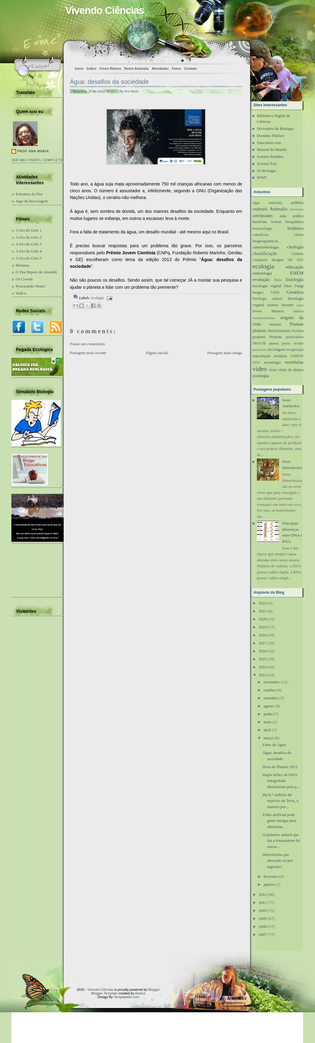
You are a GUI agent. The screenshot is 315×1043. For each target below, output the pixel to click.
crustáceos (260, 260)
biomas (276, 222)
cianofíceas (261, 235)
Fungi (299, 285)
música (298, 311)
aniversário (296, 209)
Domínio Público (270, 135)
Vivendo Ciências (104, 10)
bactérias (260, 221)
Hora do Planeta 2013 (279, 766)
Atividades (160, 68)
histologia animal (267, 299)
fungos (258, 292)
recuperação (295, 350)
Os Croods (24, 279)
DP (290, 260)
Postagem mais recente (88, 352)
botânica (295, 228)
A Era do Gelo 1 (29, 230)
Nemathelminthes (264, 318)
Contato (190, 68)
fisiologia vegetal (267, 285)
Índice (92, 68)
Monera (277, 311)
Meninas (23, 265)
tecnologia (272, 362)
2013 (263, 675)
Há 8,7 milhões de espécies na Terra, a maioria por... (280, 800)
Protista (275, 336)
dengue (278, 259)
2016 (263, 651)
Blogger (154, 989)
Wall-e (21, 293)
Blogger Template (104, 993)
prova (273, 343)
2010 (263, 910)
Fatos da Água (273, 744)
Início (79, 68)
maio (268, 722)
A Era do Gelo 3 (29, 244)
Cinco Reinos (110, 68)
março (268, 738)
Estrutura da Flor (29, 194)
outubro (270, 690)
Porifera (298, 331)
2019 (263, 627)
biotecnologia (262, 229)
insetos (272, 305)
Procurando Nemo (30, 286)
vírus (273, 369)
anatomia (275, 203)
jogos (300, 305)
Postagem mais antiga (224, 352)
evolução (261, 279)
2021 (263, 611)
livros (257, 311)
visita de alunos (291, 369)
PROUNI (259, 344)
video (260, 368)
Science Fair (267, 163)
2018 (263, 635)
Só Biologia (266, 170)
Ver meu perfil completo (37, 160)
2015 (263, 659)
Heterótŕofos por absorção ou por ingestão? (277, 860)
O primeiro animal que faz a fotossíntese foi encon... (281, 840)
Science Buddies (270, 156)
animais (260, 208)
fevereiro (271, 876)
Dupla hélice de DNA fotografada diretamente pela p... (281, 780)
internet (287, 305)
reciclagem (276, 349)
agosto (269, 706)
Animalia (278, 208)
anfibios (297, 202)
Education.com (269, 142)
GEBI (275, 293)
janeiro (269, 884)
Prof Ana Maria (33, 151)
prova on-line (293, 344)
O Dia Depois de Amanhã (36, 272)
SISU (256, 363)
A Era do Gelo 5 (29, 258)
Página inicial (157, 352)
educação (295, 266)
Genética (295, 292)
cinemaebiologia (266, 247)
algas (256, 203)
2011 (263, 902)
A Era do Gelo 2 (29, 237)
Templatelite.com (126, 997)
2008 (263, 926)
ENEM (297, 272)
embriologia (262, 273)
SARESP (297, 356)
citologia (295, 246)
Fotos (176, 68)
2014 (263, 667)
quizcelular (260, 349)
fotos (288, 285)
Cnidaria (297, 254)
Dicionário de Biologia (275, 128)
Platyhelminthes (279, 331)
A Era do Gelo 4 (29, 251)
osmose (275, 324)
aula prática (292, 215)
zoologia (261, 375)
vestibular (294, 362)
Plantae (296, 323)
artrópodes (263, 215)
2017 (263, 643)
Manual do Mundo (272, 149)
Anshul (140, 993)
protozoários (295, 337)
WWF (262, 177)
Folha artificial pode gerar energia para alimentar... (279, 820)
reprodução (261, 356)
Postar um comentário (87, 344)
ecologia (97, 298)
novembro (272, 682)
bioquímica (295, 221)
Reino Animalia (136, 68)
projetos (259, 336)
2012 (263, 894)
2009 (263, 918)
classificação (265, 253)
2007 (263, 934)
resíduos (280, 356)
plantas (259, 330)
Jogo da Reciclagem (32, 201)
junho (268, 714)
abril (267, 730)
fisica (278, 280)
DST (300, 260)
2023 (263, 603)
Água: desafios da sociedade (109, 81)
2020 (263, 619)
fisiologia (294, 279)
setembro (271, 698)
